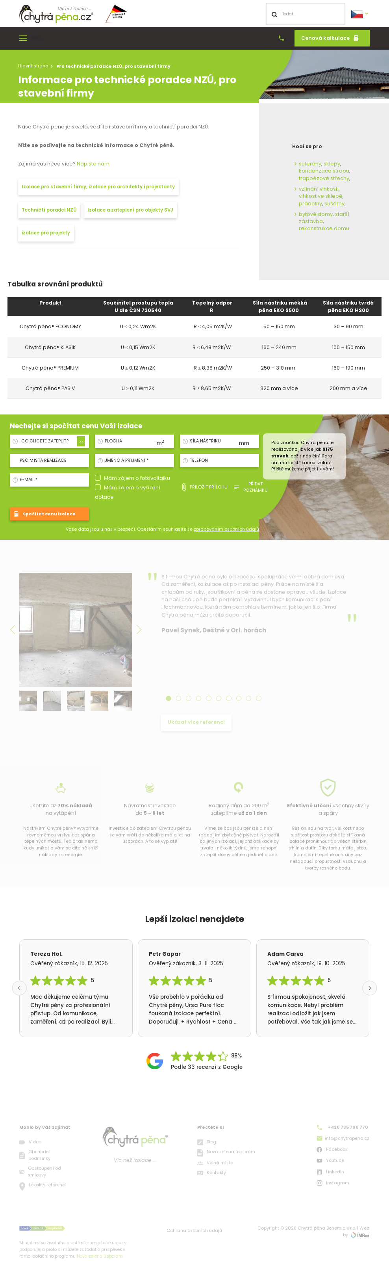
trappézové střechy (324, 178)
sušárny (334, 203)
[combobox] (52, 441)
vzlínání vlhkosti (319, 189)
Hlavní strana (33, 65)
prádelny (310, 203)
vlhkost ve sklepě (321, 196)
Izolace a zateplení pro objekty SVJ (130, 210)
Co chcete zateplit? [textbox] (45, 441)
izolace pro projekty (46, 233)
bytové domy (316, 214)
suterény (310, 163)
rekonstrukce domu (324, 228)
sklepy (332, 163)
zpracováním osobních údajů (226, 529)
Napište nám (93, 163)
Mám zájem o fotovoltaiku (137, 478)
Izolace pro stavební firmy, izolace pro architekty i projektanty (98, 187)
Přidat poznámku (250, 487)
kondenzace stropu (324, 171)
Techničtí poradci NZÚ (49, 210)
